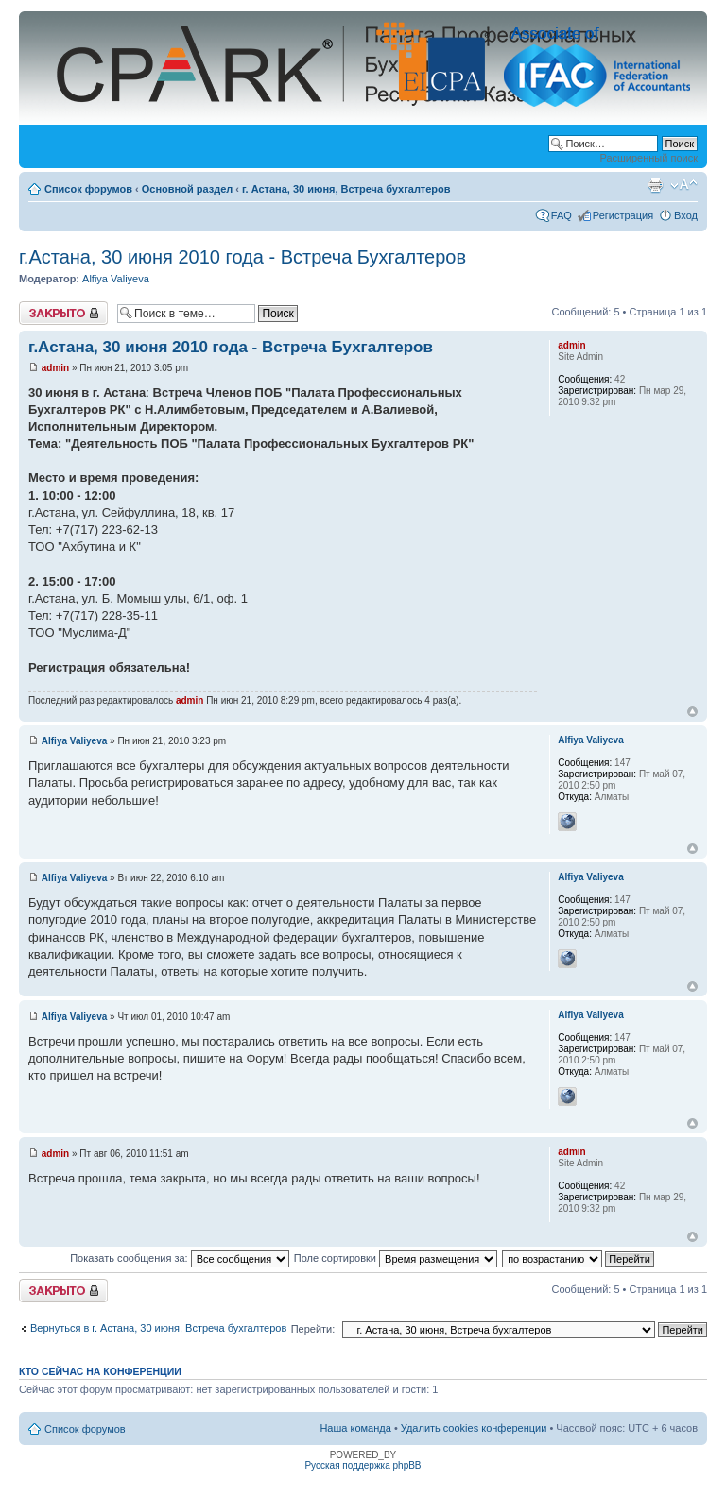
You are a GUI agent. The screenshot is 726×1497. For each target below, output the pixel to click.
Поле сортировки (395, 1258)
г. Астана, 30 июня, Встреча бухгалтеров (346, 189)
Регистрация (623, 215)
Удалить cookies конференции (474, 1428)
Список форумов (88, 189)
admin (55, 368)
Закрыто (63, 313)
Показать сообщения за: (179, 1258)
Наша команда (355, 1428)
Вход (686, 215)
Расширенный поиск (648, 157)
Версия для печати (655, 185)
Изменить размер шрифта (684, 185)
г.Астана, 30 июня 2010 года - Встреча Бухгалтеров (242, 257)
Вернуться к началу (692, 711)
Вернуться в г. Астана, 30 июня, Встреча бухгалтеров (158, 1328)
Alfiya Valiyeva (115, 278)
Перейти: (313, 1329)
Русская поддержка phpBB (362, 1465)
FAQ (561, 215)
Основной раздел (187, 189)
